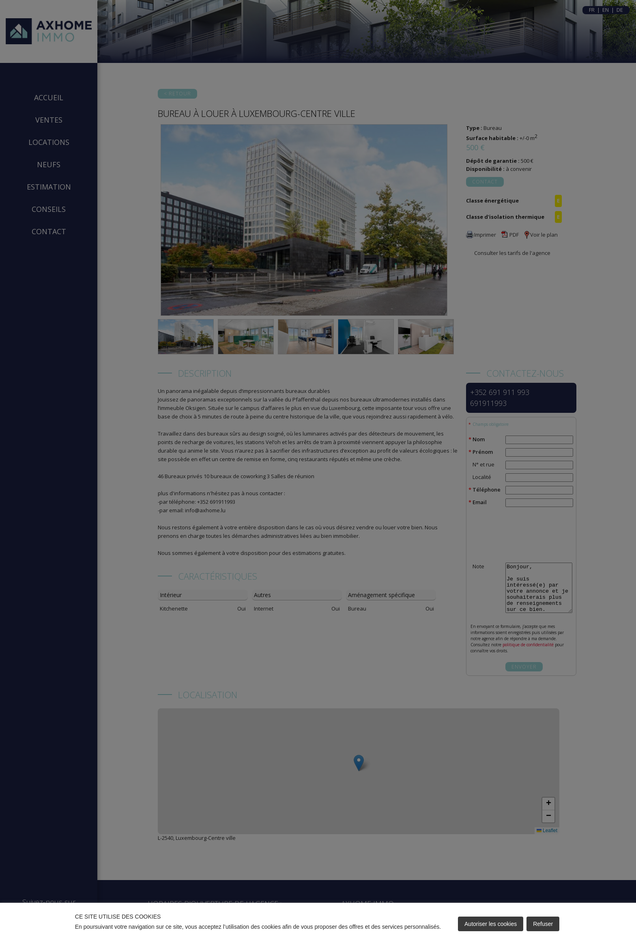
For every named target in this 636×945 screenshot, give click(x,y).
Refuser (543, 924)
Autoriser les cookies (490, 924)
